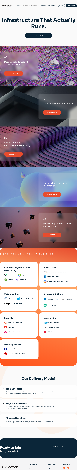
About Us (19, 5)
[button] (26, 6)
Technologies (43, 5)
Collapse (12, 73)
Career (48, 5)
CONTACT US (38, 35)
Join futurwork (59, 447)
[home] (7, 5)
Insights (53, 5)
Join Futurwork (71, 5)
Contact (61, 5)
